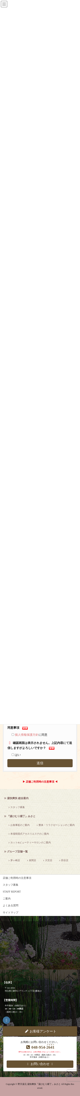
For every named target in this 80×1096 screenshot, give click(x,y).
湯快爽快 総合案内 (18, 798)
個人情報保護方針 (27, 734)
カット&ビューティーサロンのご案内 (30, 842)
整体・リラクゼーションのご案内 (57, 825)
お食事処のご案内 (20, 825)
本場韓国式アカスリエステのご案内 (29, 834)
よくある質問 (10, 905)
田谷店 (64, 860)
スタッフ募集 (17, 807)
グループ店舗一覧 (17, 851)
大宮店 (48, 860)
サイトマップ (10, 912)
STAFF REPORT (12, 891)
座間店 (32, 860)
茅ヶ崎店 (15, 860)
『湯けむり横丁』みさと (21, 816)
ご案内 (7, 898)
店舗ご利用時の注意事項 (17, 878)
